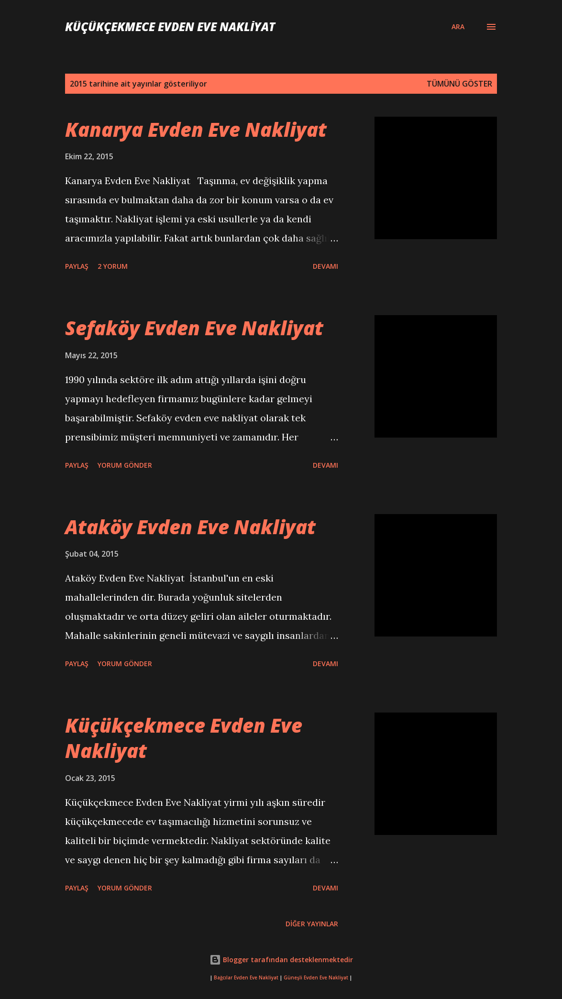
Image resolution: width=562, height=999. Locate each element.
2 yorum (113, 266)
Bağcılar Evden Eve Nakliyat (246, 978)
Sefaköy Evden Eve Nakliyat (194, 328)
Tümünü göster (459, 83)
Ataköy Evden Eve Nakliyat (190, 527)
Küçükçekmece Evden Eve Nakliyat (170, 26)
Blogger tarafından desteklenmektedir (281, 959)
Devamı (325, 266)
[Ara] (458, 27)
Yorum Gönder (125, 465)
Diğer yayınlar (312, 923)
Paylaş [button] (76, 266)
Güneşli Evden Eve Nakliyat (316, 978)
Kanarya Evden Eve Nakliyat (196, 129)
